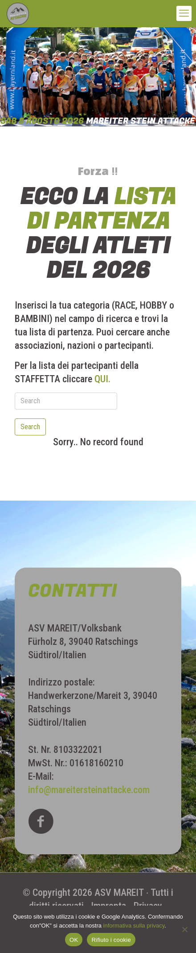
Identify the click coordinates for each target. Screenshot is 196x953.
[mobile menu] (184, 13)
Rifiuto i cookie (111, 939)
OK (73, 939)
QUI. (102, 379)
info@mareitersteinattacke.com (89, 789)
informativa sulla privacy (134, 925)
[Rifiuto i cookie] (184, 929)
